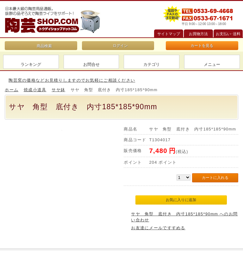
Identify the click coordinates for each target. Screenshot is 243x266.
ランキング (31, 64)
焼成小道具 (35, 89)
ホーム (11, 89)
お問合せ (91, 64)
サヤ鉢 (58, 89)
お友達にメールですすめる (158, 227)
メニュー (212, 64)
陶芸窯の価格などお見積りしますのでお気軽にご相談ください (72, 80)
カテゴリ (151, 64)
